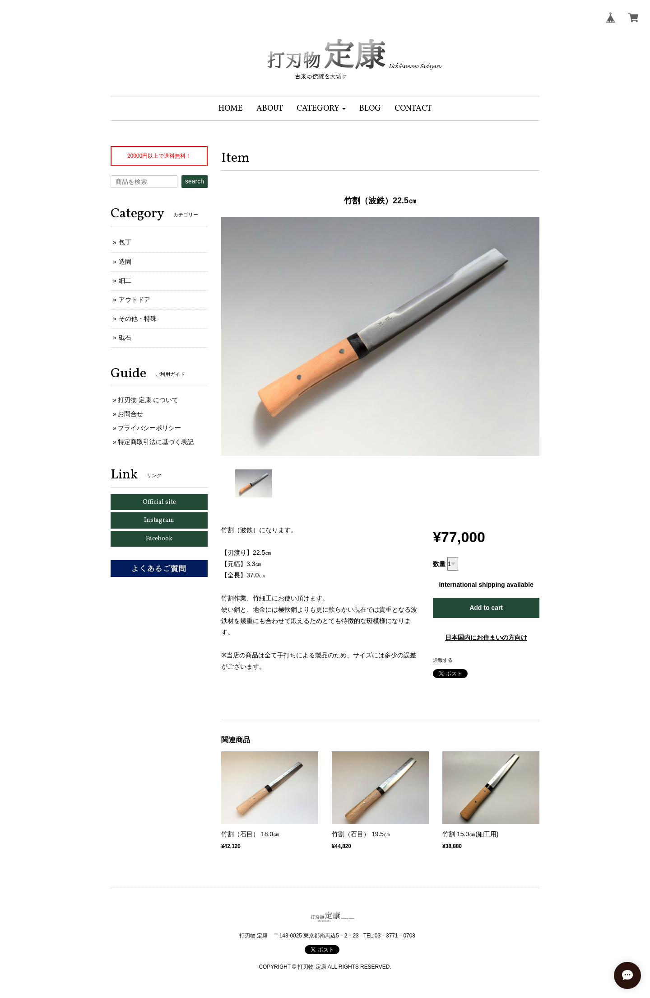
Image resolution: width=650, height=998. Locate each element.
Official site (159, 502)
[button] (321, 108)
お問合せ (130, 413)
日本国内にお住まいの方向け (486, 637)
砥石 (125, 337)
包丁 (125, 242)
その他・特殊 (138, 318)
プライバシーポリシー (149, 427)
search (194, 181)
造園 (125, 261)
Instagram (159, 520)
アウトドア (134, 299)
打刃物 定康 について (148, 399)
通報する (443, 660)
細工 (125, 280)
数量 (439, 563)
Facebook (159, 538)
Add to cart (486, 607)
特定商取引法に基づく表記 (156, 441)
